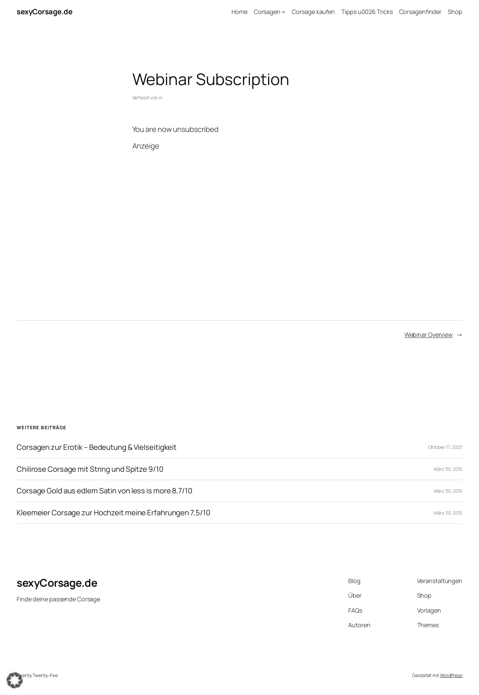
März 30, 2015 (448, 469)
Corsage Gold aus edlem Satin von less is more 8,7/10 (104, 491)
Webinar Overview (428, 335)
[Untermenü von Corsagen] (283, 12)
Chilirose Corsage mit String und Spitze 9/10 (90, 469)
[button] (14, 680)
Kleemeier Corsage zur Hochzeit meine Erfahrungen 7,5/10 (113, 513)
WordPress (451, 675)
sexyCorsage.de (44, 12)
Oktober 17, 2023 (445, 447)
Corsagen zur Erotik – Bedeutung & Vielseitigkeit (97, 447)
